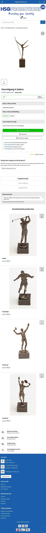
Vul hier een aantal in (8, 107)
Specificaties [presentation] (22, 188)
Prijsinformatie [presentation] (23, 179)
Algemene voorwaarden (7, 511)
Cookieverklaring (5, 513)
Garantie (3, 501)
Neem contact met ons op (9, 168)
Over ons (3, 484)
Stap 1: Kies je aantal (9, 103)
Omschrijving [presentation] (23, 183)
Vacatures (3, 503)
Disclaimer (3, 518)
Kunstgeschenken (10, 28)
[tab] (23, 178)
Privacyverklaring (5, 516)
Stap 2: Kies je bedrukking (11, 112)
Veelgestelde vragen (6, 486)
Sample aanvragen (23, 138)
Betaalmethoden (5, 499)
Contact (3, 496)
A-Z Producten (4, 489)
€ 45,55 (6, 261)
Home (2, 28)
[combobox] (20, 22)
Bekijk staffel (18, 92)
